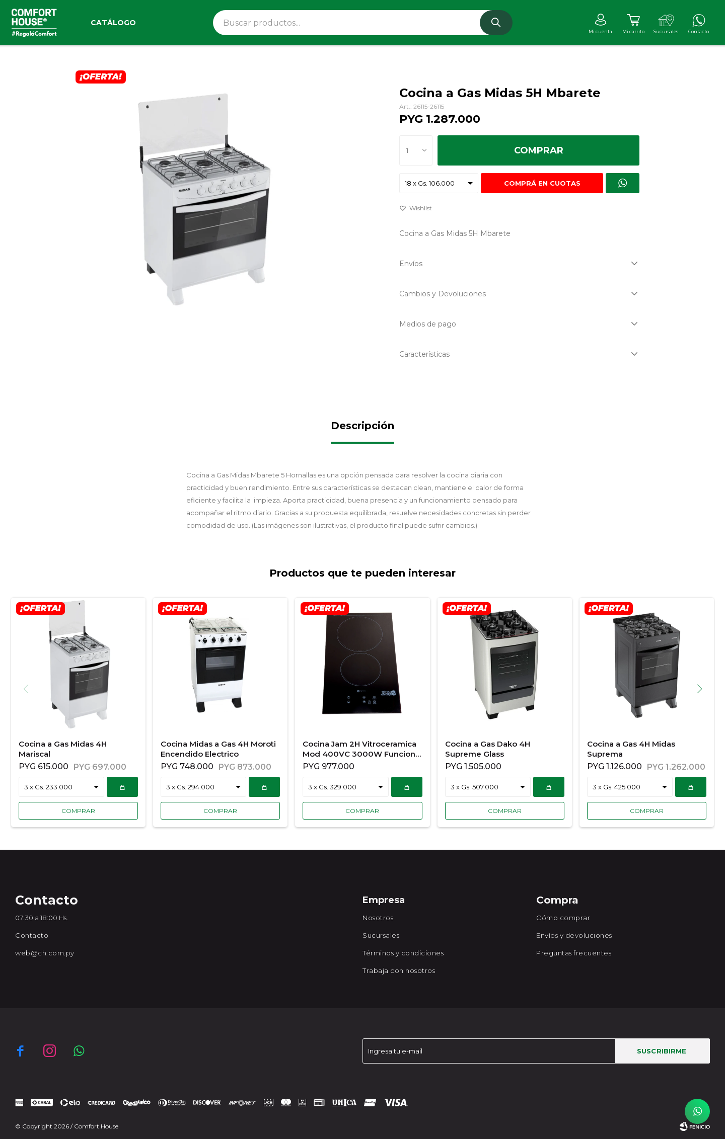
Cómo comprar (563, 918)
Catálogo (113, 22)
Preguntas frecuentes (573, 953)
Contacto (31, 935)
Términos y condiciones (403, 953)
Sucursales (380, 935)
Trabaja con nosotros (398, 970)
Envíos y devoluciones (574, 935)
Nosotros (377, 918)
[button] (703, 689)
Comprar (538, 150)
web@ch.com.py (45, 953)
